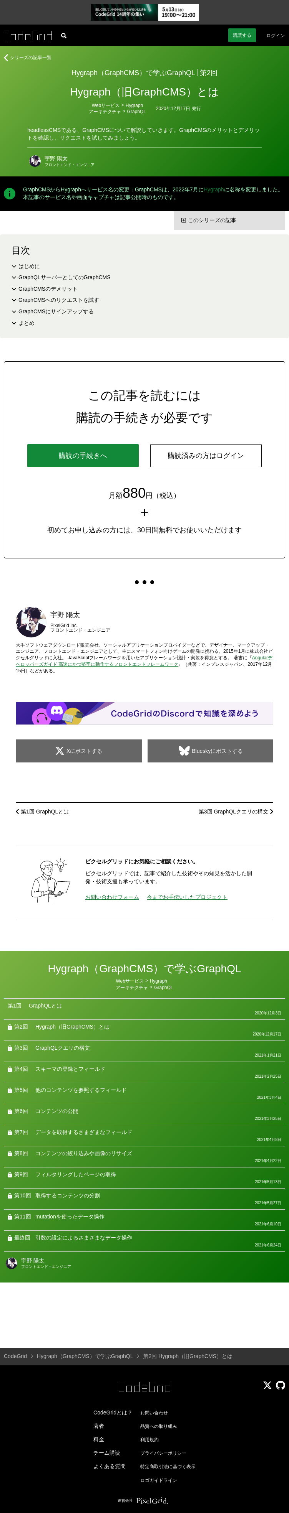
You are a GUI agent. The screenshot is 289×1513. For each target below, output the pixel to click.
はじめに (29, 266)
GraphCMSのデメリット (48, 289)
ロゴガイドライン (158, 1480)
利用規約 (149, 1439)
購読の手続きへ (83, 455)
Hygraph (134, 105)
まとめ (26, 323)
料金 (98, 1439)
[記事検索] (63, 35)
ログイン (275, 35)
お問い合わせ (154, 1413)
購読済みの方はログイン (206, 455)
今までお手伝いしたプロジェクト (187, 897)
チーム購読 (106, 1453)
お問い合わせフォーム (112, 897)
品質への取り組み (158, 1426)
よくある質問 (109, 1466)
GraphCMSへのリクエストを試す (58, 300)
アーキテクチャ (105, 111)
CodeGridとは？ (113, 1412)
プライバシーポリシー (163, 1453)
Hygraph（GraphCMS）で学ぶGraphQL (133, 72)
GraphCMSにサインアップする (56, 311)
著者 (98, 1426)
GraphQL (136, 111)
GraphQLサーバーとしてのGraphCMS (64, 277)
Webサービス (106, 105)
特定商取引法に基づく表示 (168, 1466)
